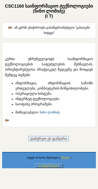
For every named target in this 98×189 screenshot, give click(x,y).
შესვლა (65, 157)
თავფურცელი (48, 165)
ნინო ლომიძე (50, 112)
